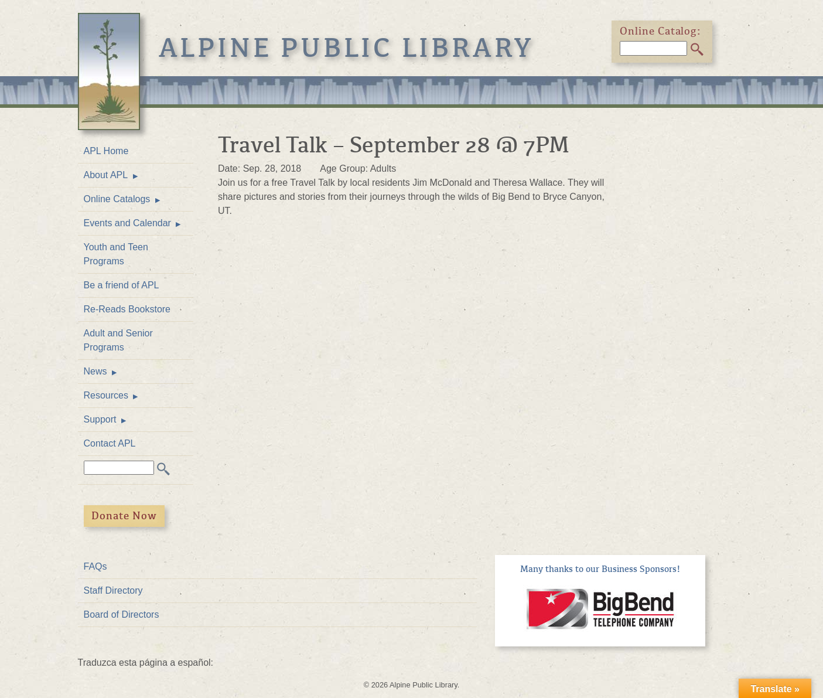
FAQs (95, 566)
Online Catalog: (661, 31)
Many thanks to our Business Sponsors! (600, 569)
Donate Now (124, 516)
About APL (106, 175)
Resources (106, 395)
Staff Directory (113, 590)
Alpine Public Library (347, 48)
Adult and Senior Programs (118, 340)
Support (100, 419)
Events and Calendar (127, 223)
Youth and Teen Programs (116, 254)
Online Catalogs (117, 199)
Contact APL (110, 443)
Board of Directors (121, 614)
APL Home (106, 151)
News (95, 371)
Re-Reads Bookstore (127, 309)
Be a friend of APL (121, 285)
